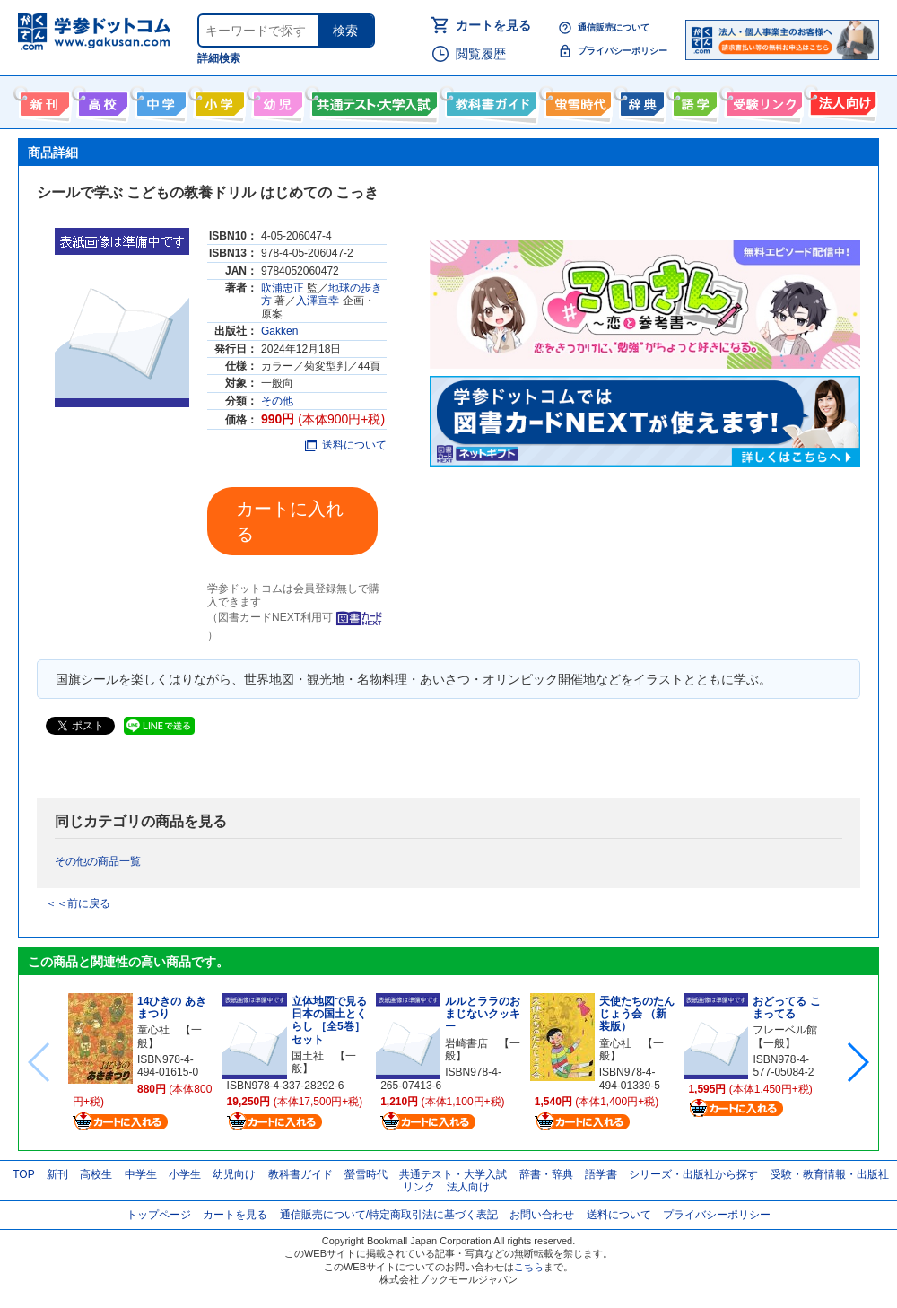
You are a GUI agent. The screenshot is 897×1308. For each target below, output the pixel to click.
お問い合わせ (541, 1214)
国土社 (308, 1056)
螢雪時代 (576, 100)
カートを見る (493, 25)
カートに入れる (290, 521)
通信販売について (613, 27)
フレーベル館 (785, 1030)
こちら (529, 1266)
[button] (857, 1062)
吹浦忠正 (282, 288)
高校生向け (101, 100)
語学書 (692, 100)
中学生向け (159, 100)
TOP (23, 1174)
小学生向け (217, 100)
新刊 (57, 1174)
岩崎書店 (466, 1043)
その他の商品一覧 (98, 861)
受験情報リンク (761, 100)
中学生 (141, 1174)
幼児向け (276, 100)
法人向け (841, 100)
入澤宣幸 (317, 300)
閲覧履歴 (481, 54)
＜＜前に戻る (78, 903)
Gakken (279, 331)
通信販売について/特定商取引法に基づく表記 (389, 1214)
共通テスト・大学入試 (372, 100)
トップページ (158, 1214)
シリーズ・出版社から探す (693, 1174)
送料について (346, 445)
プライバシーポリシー (622, 51)
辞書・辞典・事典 (640, 100)
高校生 (96, 1174)
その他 (277, 401)
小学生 (185, 1174)
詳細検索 (218, 58)
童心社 (153, 1030)
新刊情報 (42, 100)
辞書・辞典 (546, 1174)
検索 (345, 30)
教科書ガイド (489, 100)
